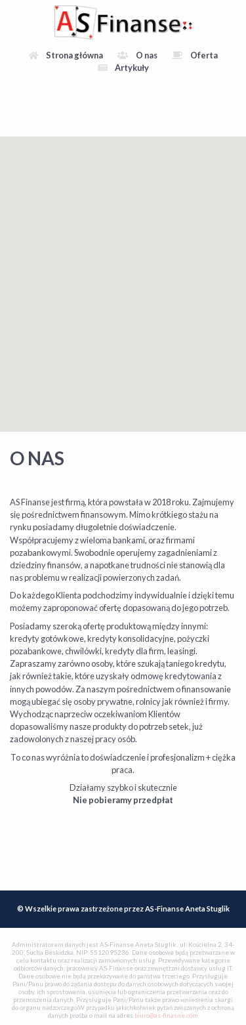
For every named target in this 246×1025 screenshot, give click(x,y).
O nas (137, 55)
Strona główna (66, 55)
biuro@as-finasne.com (166, 1015)
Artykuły (123, 67)
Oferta (195, 55)
